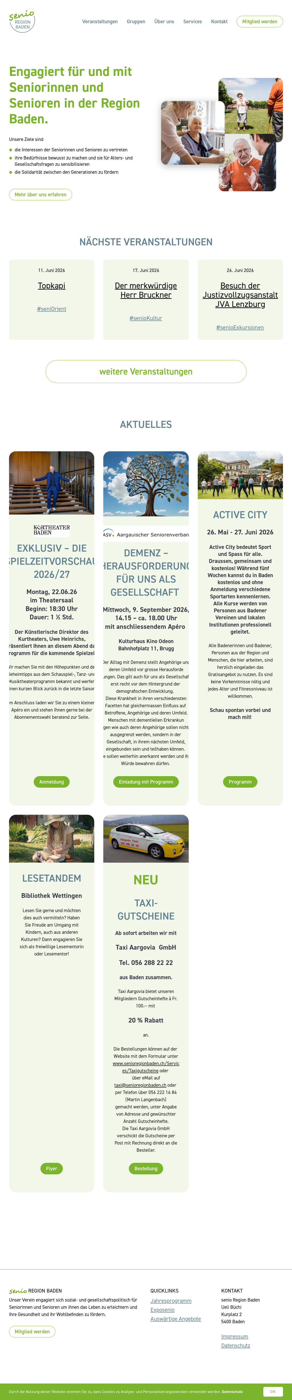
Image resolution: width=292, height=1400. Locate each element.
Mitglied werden (259, 21)
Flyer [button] (51, 1168)
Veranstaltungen (100, 21)
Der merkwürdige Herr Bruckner (146, 290)
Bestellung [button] (146, 1168)
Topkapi (51, 285)
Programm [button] (240, 781)
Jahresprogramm (171, 1300)
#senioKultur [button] (146, 318)
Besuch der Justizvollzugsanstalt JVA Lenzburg (240, 295)
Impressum (234, 1336)
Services (192, 21)
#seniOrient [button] (51, 309)
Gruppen (136, 21)
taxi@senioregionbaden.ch (140, 1085)
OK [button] (273, 1391)
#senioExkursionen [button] (240, 327)
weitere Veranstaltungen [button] (146, 371)
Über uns (164, 21)
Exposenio (162, 1309)
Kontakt (219, 21)
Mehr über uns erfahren (40, 194)
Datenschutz (235, 1345)
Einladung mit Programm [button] (146, 781)
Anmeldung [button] (51, 781)
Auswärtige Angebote (176, 1319)
